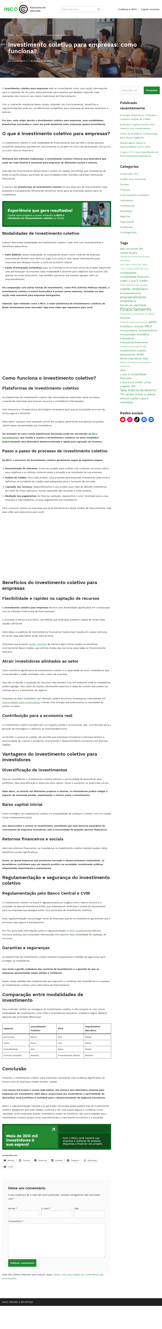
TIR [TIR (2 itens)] (122, 400)
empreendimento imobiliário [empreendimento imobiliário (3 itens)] (133, 304)
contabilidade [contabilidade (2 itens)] (128, 277)
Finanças (125, 192)
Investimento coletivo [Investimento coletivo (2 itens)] (133, 356)
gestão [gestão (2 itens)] (153, 327)
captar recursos (39, 654)
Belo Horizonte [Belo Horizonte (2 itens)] (129, 252)
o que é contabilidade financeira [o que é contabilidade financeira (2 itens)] (133, 382)
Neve (5, 1325)
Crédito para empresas (133, 181)
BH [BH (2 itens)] (141, 252)
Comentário (16, 1242)
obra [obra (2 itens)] (123, 376)
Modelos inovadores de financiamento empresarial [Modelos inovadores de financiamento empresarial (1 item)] (135, 370)
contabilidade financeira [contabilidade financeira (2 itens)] (134, 281)
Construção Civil (129, 175)
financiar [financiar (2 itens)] (125, 323)
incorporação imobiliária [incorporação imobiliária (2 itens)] (134, 339)
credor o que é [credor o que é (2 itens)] (129, 285)
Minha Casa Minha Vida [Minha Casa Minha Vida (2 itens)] (134, 364)
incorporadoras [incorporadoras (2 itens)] (148, 335)
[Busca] (78, 9)
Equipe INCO (19, 61)
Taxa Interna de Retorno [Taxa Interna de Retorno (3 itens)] (138, 396)
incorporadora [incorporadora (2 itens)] (128, 335)
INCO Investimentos (82, 946)
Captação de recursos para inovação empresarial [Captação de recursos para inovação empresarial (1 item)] (135, 263)
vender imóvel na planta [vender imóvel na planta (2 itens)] (140, 400)
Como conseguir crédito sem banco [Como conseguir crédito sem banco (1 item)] (134, 273)
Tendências (126, 230)
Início (10, 35)
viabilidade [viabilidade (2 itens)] (126, 408)
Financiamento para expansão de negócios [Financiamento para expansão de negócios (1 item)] (137, 319)
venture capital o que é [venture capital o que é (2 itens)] (134, 404)
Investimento (127, 208)
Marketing (125, 214)
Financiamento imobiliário (135, 197)
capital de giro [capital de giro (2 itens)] (128, 256)
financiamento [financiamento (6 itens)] (135, 314)
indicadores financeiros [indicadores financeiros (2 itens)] (134, 347)
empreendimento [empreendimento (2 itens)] (130, 297)
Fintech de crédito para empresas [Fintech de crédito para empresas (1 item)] (133, 327)
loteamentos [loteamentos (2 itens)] (127, 360)
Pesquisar (152, 90)
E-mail (46, 1229)
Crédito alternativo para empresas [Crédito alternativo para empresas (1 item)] (134, 290)
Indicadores (126, 203)
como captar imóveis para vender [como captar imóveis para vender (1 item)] (133, 269)
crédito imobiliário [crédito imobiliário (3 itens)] (134, 294)
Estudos (124, 186)
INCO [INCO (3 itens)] (148, 331)
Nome (12, 1229)
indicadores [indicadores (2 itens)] (127, 343)
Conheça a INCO (127, 9)
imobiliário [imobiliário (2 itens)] (126, 331)
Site (76, 1229)
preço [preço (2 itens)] (147, 388)
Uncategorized (128, 236)
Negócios (125, 219)
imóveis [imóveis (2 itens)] (138, 331)
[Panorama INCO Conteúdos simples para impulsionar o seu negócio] (26, 9)
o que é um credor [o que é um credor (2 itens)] (131, 388)
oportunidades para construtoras (21, 714)
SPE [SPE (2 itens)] (133, 392)
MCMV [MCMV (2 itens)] (140, 360)
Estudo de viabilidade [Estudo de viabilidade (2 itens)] (133, 310)
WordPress (27, 1325)
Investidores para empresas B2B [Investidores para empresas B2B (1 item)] (133, 352)
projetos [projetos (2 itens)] (125, 392)
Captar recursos (150, 9)
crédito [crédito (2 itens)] (143, 285)
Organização (127, 225)
